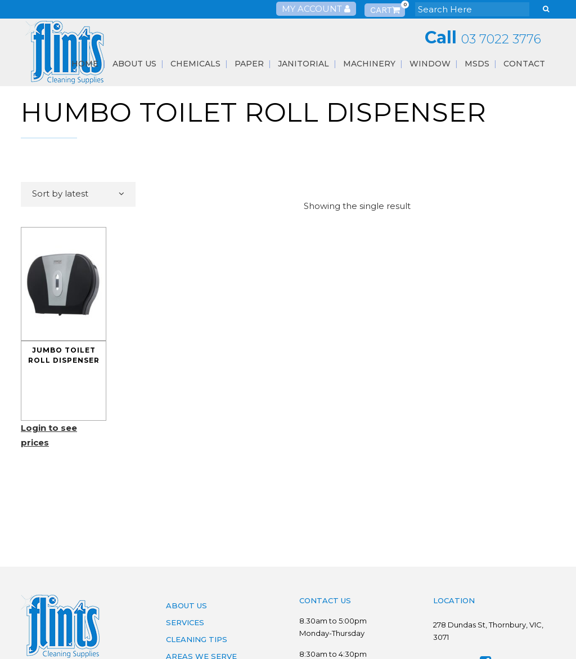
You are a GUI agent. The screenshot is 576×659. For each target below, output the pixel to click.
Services (185, 622)
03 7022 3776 (501, 39)
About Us (186, 605)
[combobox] (78, 194)
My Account (316, 8)
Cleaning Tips (196, 639)
